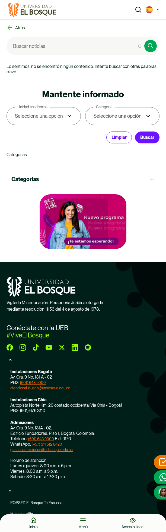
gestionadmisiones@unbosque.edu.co (41, 450)
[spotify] (88, 347)
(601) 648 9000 (33, 382)
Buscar (147, 137)
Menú (83, 527)
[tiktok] (36, 347)
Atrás (20, 27)
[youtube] (49, 347)
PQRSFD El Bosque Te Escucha (36, 503)
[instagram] (23, 347)
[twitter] (62, 347)
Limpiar (119, 137)
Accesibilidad (132, 527)
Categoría (104, 107)
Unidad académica (32, 107)
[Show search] (138, 9)
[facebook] (10, 347)
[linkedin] (75, 347)
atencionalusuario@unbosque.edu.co (40, 388)
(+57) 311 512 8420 (47, 444)
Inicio (33, 527)
